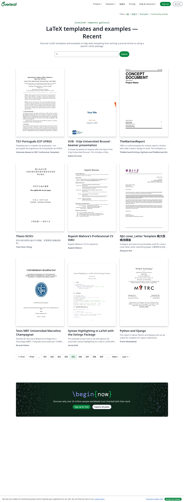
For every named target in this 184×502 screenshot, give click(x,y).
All (127, 14)
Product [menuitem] (96, 4)
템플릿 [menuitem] (122, 4)
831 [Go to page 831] (45, 356)
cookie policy (99, 499)
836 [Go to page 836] (80, 356)
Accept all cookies (173, 499)
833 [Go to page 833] (59, 356)
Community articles (159, 14)
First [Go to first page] (21, 356)
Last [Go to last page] (125, 356)
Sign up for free (82, 407)
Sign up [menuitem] (165, 4)
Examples (144, 14)
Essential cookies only (154, 499)
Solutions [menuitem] (110, 4)
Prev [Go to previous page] (31, 356)
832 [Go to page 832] (52, 356)
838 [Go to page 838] (94, 356)
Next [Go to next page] (115, 356)
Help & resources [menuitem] (147, 4)
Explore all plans (101, 407)
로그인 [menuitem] (177, 4)
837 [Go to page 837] (87, 356)
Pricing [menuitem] (132, 4)
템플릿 (134, 14)
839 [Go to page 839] (101, 356)
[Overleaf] (9, 4)
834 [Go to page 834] (66, 356)
